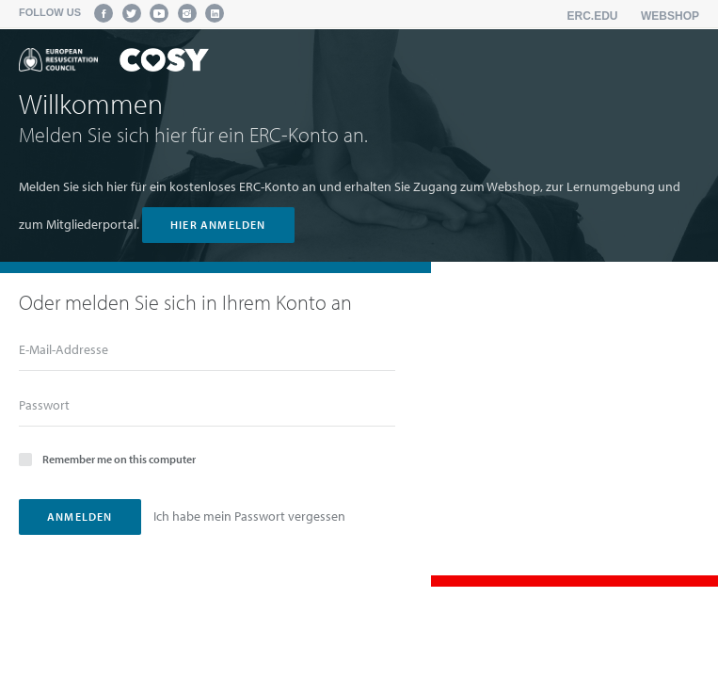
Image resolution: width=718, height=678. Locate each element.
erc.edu (592, 16)
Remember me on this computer (107, 458)
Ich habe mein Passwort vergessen (249, 516)
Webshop (670, 16)
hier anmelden (218, 225)
